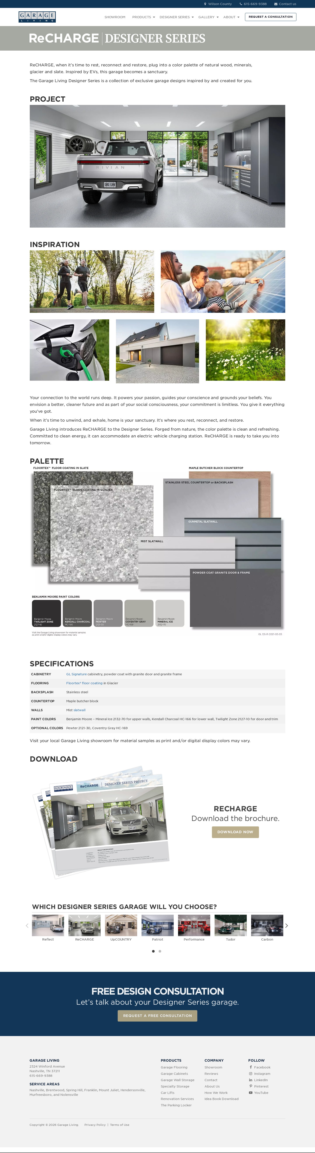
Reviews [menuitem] (211, 1074)
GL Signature (76, 674)
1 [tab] (154, 952)
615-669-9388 (253, 4)
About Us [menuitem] (212, 1086)
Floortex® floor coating (84, 683)
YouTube (261, 1093)
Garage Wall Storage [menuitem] (177, 1080)
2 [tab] (161, 952)
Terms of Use (119, 1125)
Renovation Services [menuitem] (177, 1099)
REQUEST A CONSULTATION (271, 16)
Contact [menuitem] (211, 1080)
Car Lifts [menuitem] (167, 1093)
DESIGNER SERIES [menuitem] (175, 17)
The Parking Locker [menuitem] (176, 1105)
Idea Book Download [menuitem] (222, 1099)
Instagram (262, 1074)
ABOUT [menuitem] (229, 17)
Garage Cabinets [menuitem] (174, 1074)
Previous (28, 925)
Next (286, 925)
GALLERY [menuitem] (206, 17)
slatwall (80, 710)
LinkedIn (261, 1080)
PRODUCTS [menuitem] (141, 17)
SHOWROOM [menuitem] (115, 17)
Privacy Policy (95, 1125)
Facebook (262, 1068)
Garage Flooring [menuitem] (174, 1068)
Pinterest (261, 1086)
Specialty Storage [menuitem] (175, 1086)
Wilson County (217, 4)
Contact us (285, 4)
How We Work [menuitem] (216, 1093)
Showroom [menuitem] (213, 1068)
